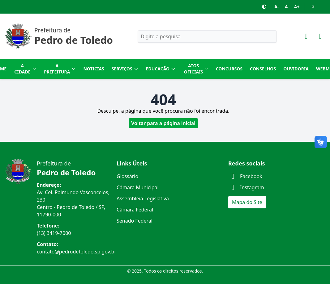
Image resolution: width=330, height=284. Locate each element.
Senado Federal (134, 220)
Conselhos (263, 69)
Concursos (229, 69)
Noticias (93, 69)
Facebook (245, 176)
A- (276, 7)
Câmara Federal (135, 209)
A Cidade (25, 69)
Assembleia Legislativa (143, 198)
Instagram (246, 187)
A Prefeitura (60, 69)
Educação (161, 69)
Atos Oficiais (196, 69)
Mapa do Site (247, 202)
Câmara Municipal (138, 187)
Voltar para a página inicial (163, 123)
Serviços (125, 69)
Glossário (127, 176)
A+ (297, 7)
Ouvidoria (296, 69)
